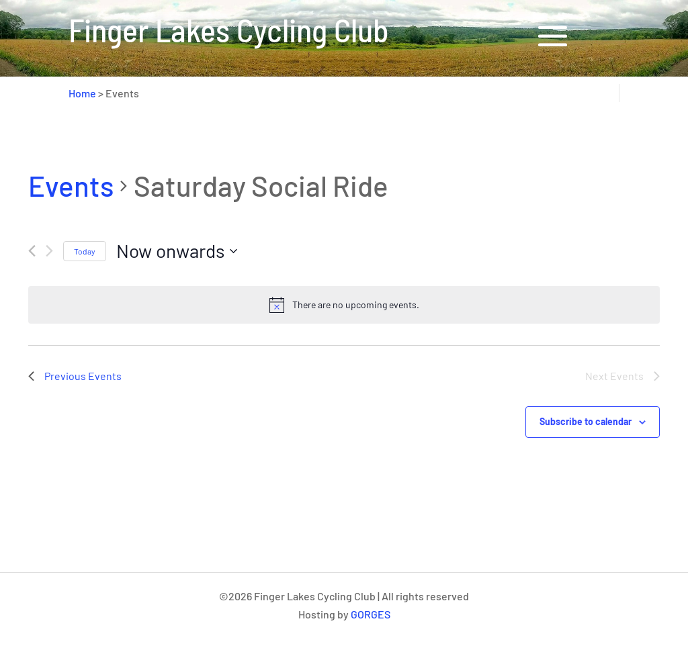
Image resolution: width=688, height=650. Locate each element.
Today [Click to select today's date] (84, 251)
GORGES (370, 614)
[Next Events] (49, 250)
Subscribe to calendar (586, 421)
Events (71, 185)
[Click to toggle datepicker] (176, 251)
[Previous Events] (32, 250)
